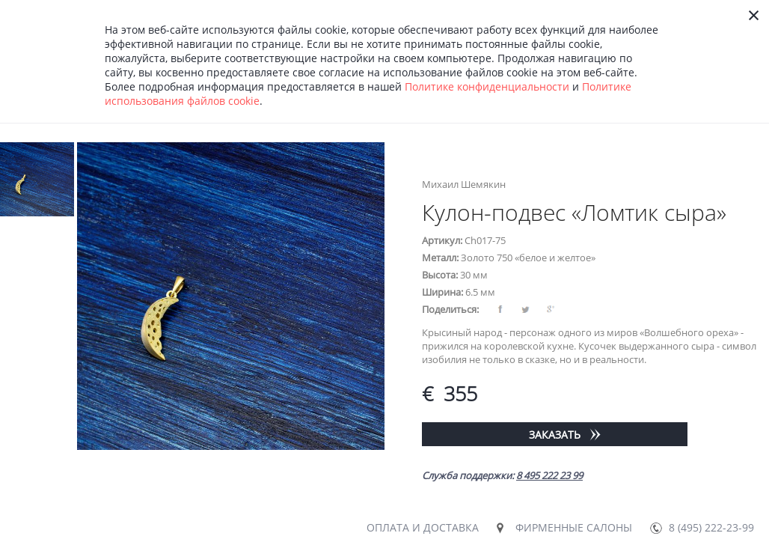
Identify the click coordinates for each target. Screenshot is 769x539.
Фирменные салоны (573, 527)
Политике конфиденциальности (487, 86)
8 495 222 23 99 (549, 475)
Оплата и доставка (423, 527)
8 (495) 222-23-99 (711, 527)
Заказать (554, 434)
